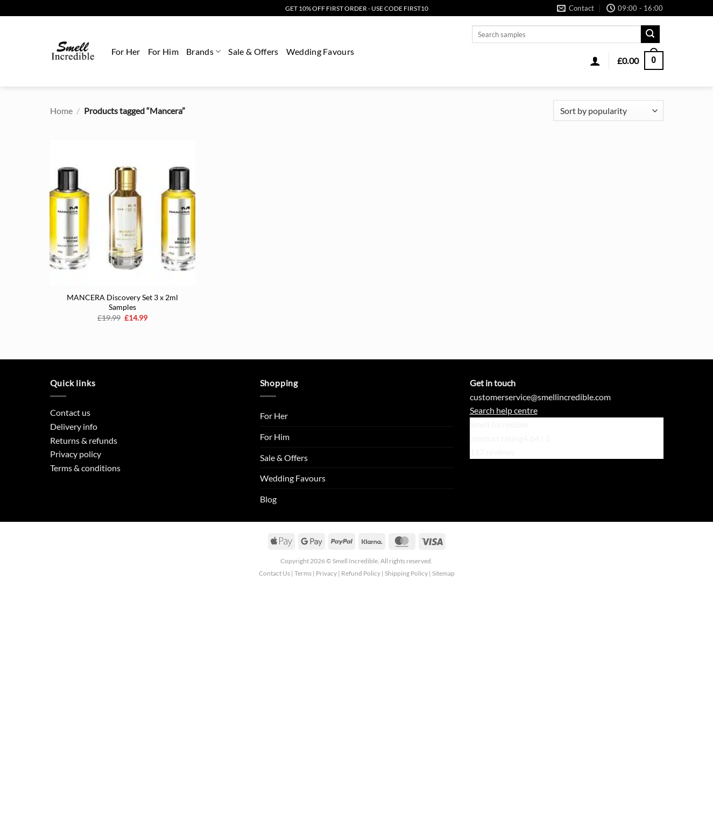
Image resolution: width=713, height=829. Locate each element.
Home (61, 110)
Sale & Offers (253, 51)
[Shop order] (608, 110)
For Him (163, 51)
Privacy (326, 573)
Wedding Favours (320, 51)
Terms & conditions (85, 468)
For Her (125, 51)
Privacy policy (75, 454)
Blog (268, 499)
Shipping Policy (406, 573)
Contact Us (274, 573)
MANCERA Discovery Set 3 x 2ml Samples (122, 302)
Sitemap (443, 573)
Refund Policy (360, 573)
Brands (203, 51)
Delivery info (73, 426)
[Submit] (650, 34)
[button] (595, 61)
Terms (303, 573)
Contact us (70, 412)
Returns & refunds (83, 440)
